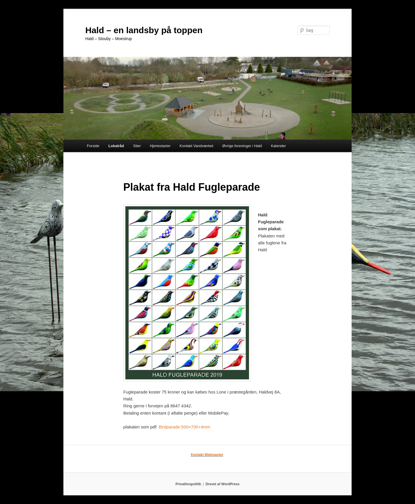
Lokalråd (116, 146)
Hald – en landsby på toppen (144, 30)
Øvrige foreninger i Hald (242, 146)
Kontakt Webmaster (207, 455)
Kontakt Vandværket (196, 146)
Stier (137, 146)
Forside (93, 146)
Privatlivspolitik (188, 484)
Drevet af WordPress (222, 484)
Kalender (278, 146)
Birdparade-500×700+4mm (184, 426)
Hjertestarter (160, 146)
